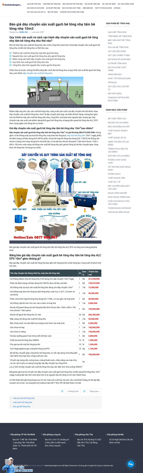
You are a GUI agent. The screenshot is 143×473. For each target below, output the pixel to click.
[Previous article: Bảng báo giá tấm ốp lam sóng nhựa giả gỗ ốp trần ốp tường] (73, 391)
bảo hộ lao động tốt (35, 466)
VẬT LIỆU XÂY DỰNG (109, 4)
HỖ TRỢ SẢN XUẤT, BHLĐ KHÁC (119, 168)
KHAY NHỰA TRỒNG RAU (119, 197)
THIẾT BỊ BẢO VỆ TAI (117, 138)
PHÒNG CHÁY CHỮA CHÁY (117, 161)
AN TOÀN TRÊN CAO (117, 118)
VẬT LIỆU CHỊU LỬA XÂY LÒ (36, 12)
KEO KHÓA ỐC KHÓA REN (35, 8)
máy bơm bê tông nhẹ (22, 402)
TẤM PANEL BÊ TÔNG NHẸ (51, 4)
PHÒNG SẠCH (114, 174)
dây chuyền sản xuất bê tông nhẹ (37, 73)
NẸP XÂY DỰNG (53, 12)
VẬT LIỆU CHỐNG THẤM (126, 4)
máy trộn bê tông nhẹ (76, 135)
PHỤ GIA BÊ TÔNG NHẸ (92, 4)
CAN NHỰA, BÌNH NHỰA (118, 212)
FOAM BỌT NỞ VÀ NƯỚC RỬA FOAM (72, 12)
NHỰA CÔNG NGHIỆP (117, 193)
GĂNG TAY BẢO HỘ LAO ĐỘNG (118, 143)
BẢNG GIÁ (24, 32)
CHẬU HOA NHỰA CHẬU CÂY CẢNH (119, 202)
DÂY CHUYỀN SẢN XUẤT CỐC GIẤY (119, 187)
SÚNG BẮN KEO (88, 8)
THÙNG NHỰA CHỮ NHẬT (119, 208)
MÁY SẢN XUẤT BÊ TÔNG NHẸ (72, 4)
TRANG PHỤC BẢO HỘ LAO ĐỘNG (118, 150)
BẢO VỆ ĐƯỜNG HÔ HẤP (119, 126)
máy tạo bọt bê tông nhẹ (24, 398)
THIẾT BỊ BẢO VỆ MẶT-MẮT (118, 132)
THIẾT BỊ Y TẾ (114, 182)
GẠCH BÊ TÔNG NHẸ (34, 4)
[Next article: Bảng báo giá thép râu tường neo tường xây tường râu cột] (94, 391)
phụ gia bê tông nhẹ (21, 406)
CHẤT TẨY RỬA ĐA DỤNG (103, 8)
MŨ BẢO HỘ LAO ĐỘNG (118, 122)
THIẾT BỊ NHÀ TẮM (116, 178)
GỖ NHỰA (117, 8)
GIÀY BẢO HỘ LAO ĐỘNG (119, 156)
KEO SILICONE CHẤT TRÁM (71, 8)
